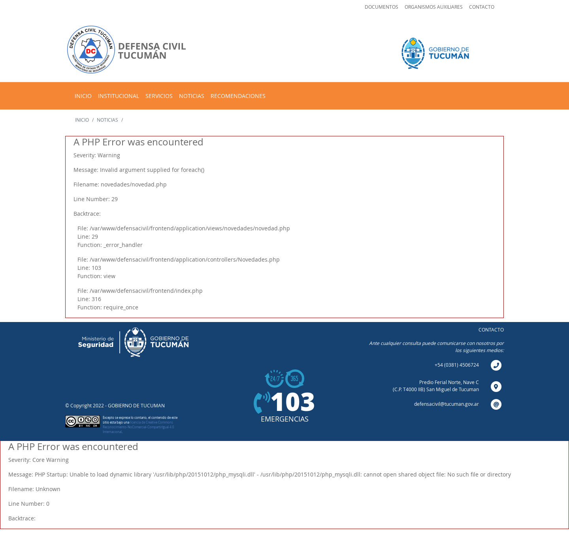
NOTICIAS (191, 96)
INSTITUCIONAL (118, 96)
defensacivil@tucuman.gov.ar (446, 404)
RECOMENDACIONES (238, 96)
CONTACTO (481, 7)
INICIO (83, 96)
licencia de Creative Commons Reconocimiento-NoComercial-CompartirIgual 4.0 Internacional (138, 427)
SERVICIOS (159, 96)
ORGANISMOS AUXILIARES (434, 7)
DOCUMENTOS (381, 7)
